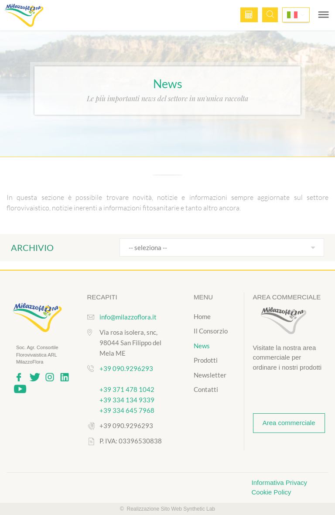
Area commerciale (289, 422)
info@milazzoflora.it (128, 317)
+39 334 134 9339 (126, 400)
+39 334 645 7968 (126, 410)
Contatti (206, 389)
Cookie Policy (271, 492)
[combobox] (222, 247)
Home (202, 316)
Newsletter (210, 375)
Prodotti (206, 360)
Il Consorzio (211, 331)
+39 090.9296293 (126, 368)
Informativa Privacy (280, 482)
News (202, 346)
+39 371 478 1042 (126, 389)
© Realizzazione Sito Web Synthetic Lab (167, 509)
